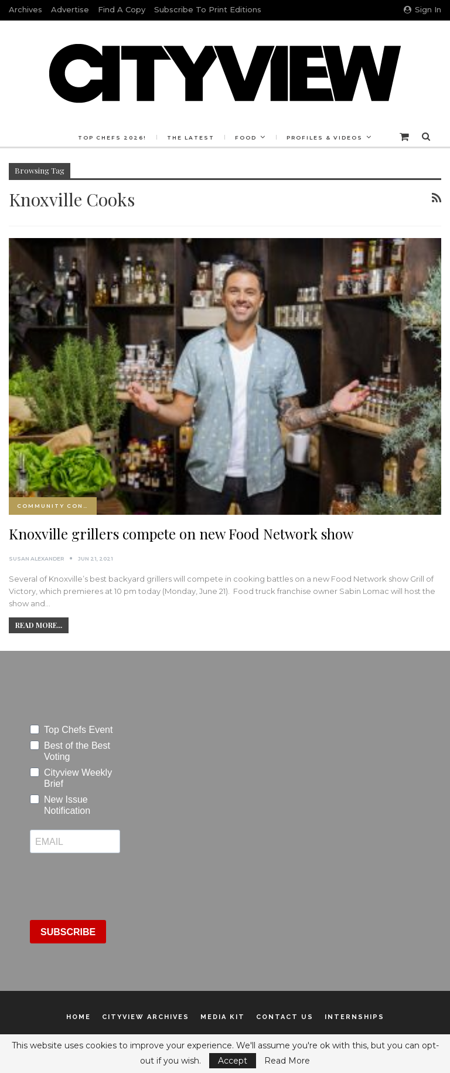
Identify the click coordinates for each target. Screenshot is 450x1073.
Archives (25, 9)
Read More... (38, 625)
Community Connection (57, 505)
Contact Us (284, 1017)
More (327, 137)
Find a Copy (121, 9)
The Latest (217, 137)
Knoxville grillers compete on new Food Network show (181, 533)
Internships (354, 1017)
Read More (287, 1061)
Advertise (70, 9)
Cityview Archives (145, 1017)
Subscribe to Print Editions (207, 9)
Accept (232, 1060)
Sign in (422, 9)
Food (274, 137)
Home (78, 1017)
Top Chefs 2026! (137, 137)
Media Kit (222, 1017)
